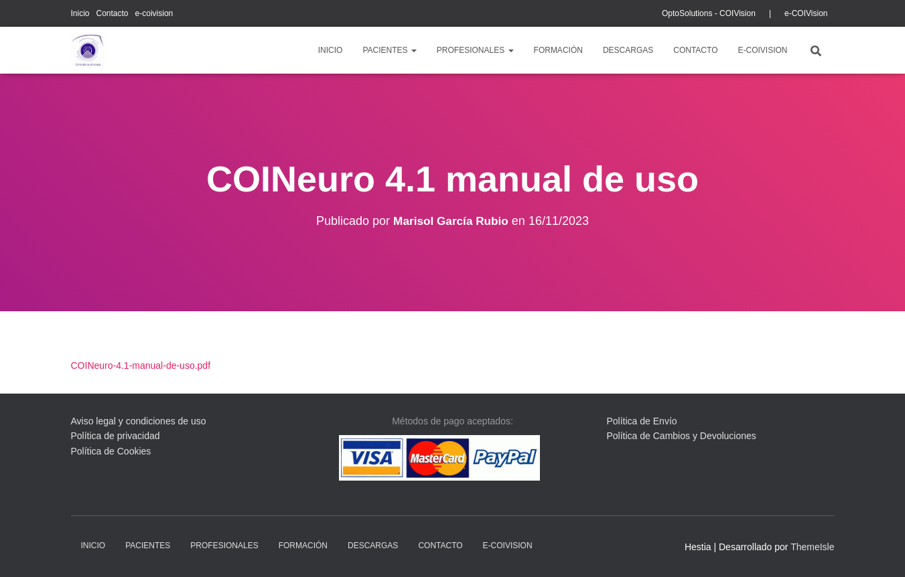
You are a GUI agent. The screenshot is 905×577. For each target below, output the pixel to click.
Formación (558, 50)
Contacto (112, 13)
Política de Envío (642, 421)
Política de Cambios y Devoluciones (681, 435)
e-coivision (154, 13)
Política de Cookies (111, 451)
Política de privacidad (115, 435)
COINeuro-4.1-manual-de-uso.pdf (141, 365)
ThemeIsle (812, 547)
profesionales (475, 50)
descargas (628, 50)
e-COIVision (805, 13)
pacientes (389, 50)
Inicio (80, 13)
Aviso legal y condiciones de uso (138, 421)
